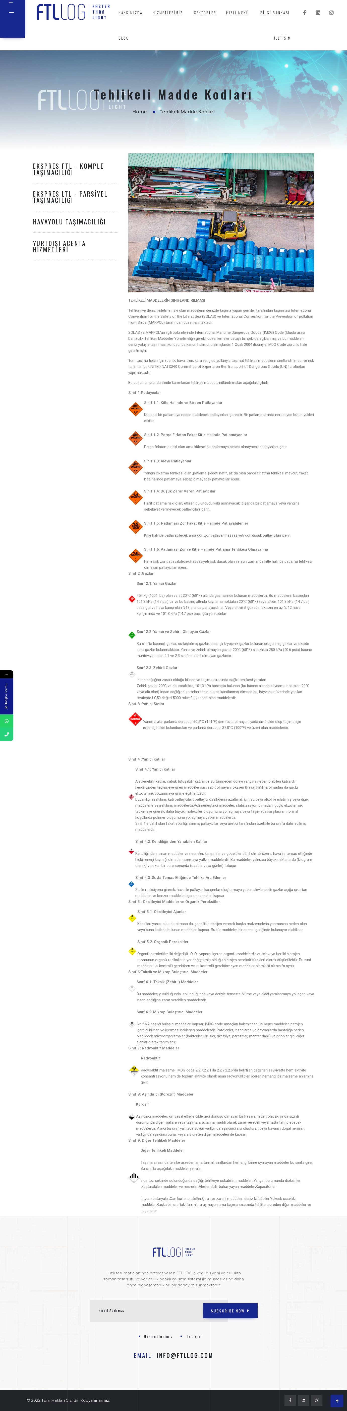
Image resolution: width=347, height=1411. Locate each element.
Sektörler (205, 12)
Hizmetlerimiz (168, 12)
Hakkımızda (131, 12)
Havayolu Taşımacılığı (69, 221)
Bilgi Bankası (275, 12)
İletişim (282, 38)
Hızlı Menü (237, 12)
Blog (124, 38)
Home (139, 112)
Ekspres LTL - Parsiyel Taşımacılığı (70, 197)
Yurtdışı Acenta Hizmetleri (59, 246)
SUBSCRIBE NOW (230, 1310)
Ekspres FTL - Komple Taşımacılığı (68, 169)
